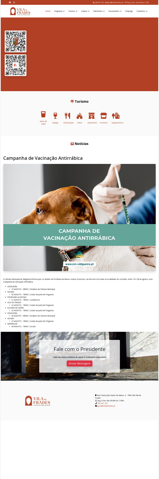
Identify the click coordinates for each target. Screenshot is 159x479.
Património (97, 11)
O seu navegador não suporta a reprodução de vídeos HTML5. (92, 54)
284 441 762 (99, 2)
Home (47, 11)
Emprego (129, 11)
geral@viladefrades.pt (115, 2)
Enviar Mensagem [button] (79, 363)
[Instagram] (14, 2)
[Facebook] (10, 2)
